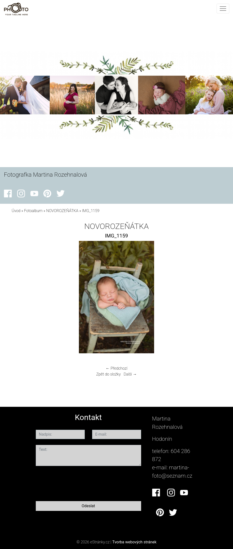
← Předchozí (116, 368)
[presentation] (73, 482)
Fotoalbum (33, 210)
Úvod (16, 210)
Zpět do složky (108, 374)
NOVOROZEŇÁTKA (62, 210)
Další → (130, 374)
